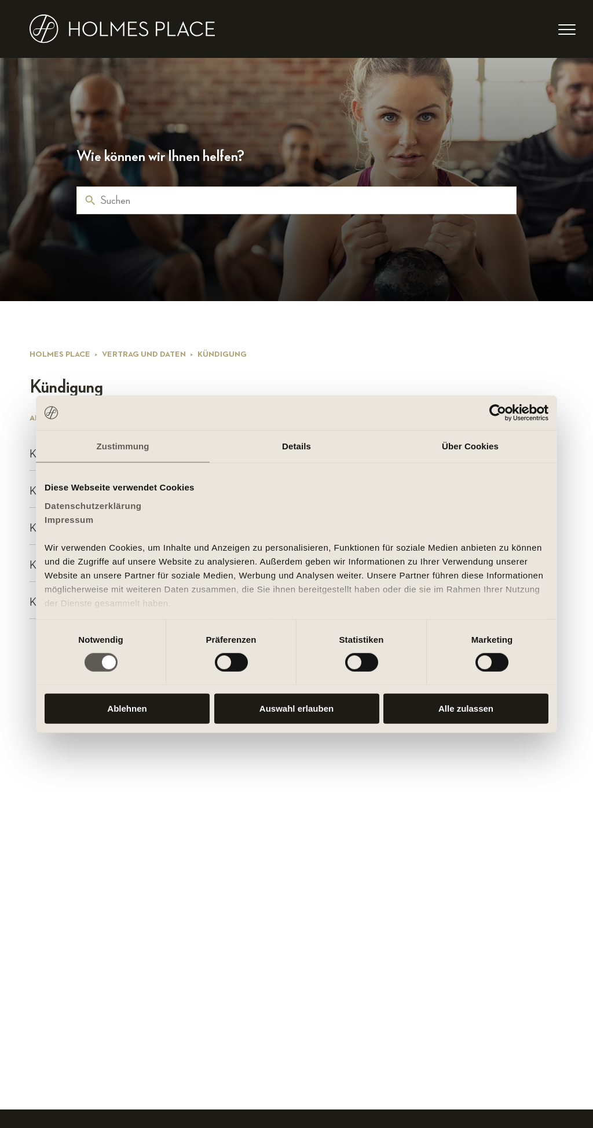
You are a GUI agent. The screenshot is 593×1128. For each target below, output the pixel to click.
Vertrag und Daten (144, 354)
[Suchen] (296, 200)
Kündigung (222, 354)
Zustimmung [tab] (123, 446)
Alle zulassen (465, 708)
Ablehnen (127, 708)
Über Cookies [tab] (470, 446)
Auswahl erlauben (296, 708)
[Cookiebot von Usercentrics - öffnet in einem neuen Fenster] (497, 413)
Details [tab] (296, 446)
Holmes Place (60, 354)
